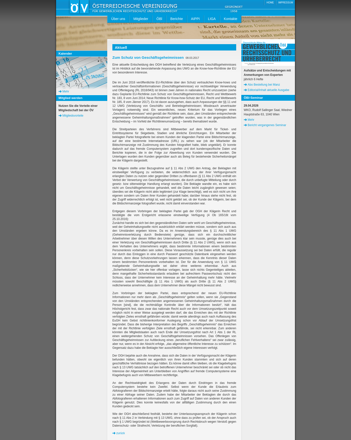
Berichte (176, 19)
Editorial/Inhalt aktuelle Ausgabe (268, 90)
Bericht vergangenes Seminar (267, 125)
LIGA (212, 19)
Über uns (118, 19)
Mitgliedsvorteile (72, 115)
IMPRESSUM (285, 2)
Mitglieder (140, 19)
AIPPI (195, 19)
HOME (270, 2)
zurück (120, 433)
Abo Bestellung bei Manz (264, 84)
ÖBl (159, 19)
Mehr (65, 91)
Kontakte (230, 19)
